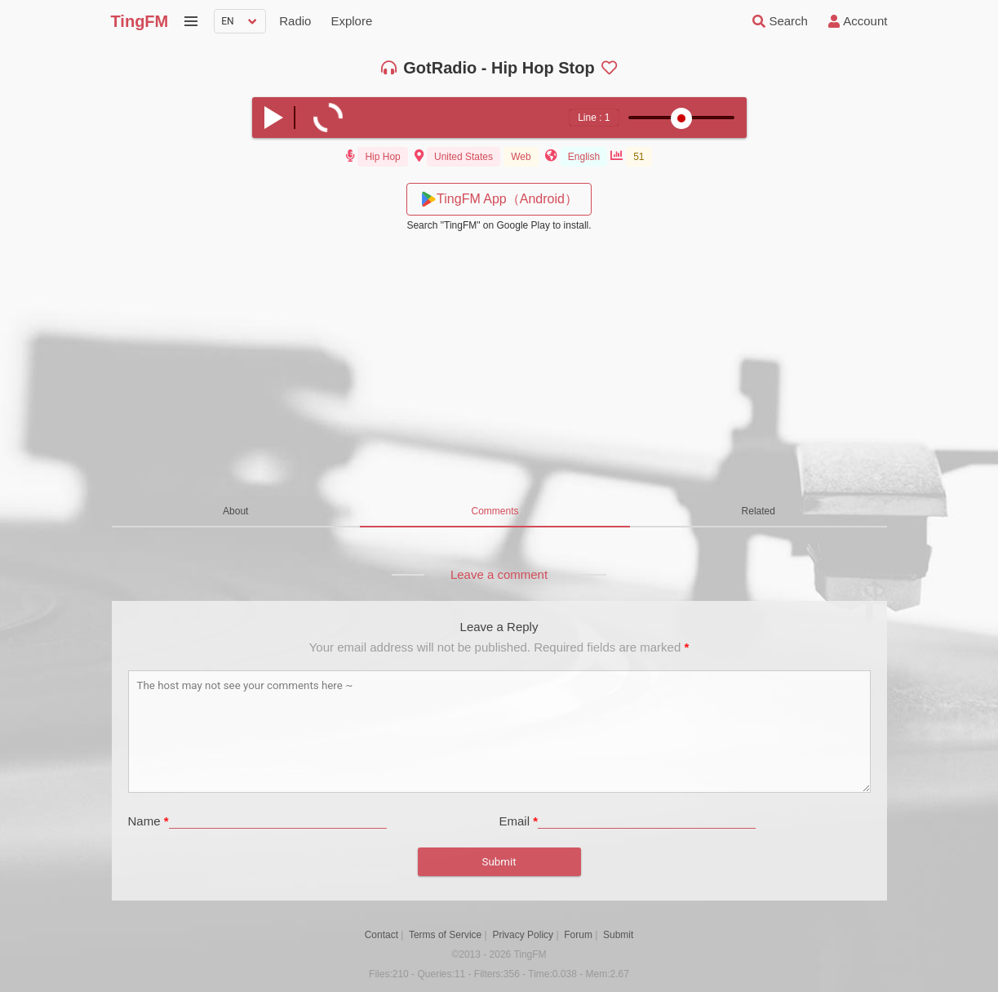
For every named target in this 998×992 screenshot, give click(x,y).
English (584, 156)
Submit (618, 935)
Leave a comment (499, 574)
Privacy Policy (522, 935)
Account (856, 21)
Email (519, 821)
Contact (381, 935)
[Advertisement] (499, 365)
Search (778, 21)
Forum (578, 935)
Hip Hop (382, 156)
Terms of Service (445, 935)
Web (520, 156)
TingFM (140, 21)
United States (463, 156)
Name (148, 821)
